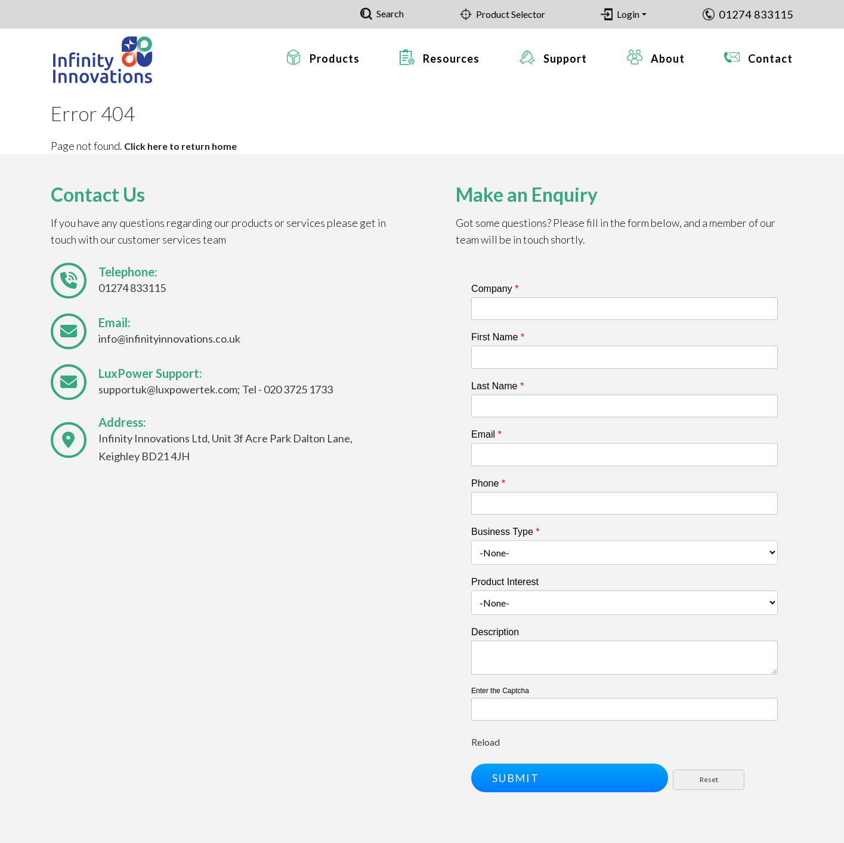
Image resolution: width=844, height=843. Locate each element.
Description (495, 632)
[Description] (624, 658)
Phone (488, 483)
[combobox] (624, 552)
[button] (569, 778)
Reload (485, 741)
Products (335, 58)
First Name (497, 337)
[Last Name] (624, 406)
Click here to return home (180, 146)
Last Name (497, 386)
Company (494, 289)
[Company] (624, 308)
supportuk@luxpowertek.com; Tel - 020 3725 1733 (215, 389)
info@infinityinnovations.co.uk (169, 338)
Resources (451, 58)
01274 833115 (756, 14)
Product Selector (510, 14)
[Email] (624, 454)
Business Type (505, 532)
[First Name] (624, 357)
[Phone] (624, 503)
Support (565, 58)
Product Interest (505, 582)
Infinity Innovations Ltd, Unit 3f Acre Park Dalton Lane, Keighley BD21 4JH (225, 447)
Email (486, 434)
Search (390, 13)
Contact (770, 58)
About (668, 58)
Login (628, 14)
